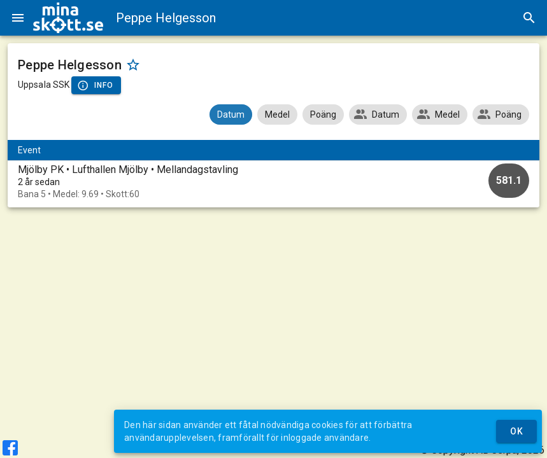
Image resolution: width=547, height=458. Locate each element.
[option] (273, 181)
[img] (68, 18)
